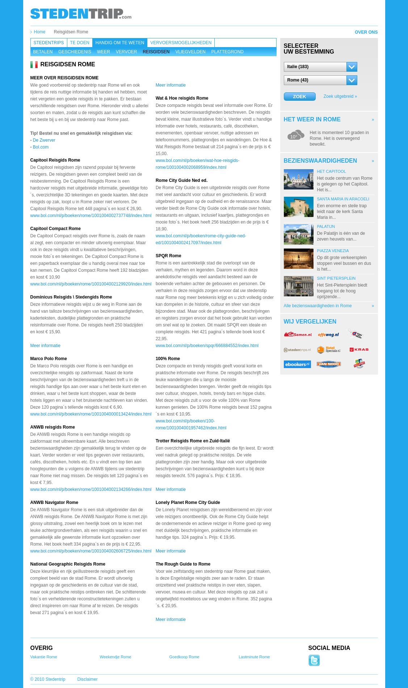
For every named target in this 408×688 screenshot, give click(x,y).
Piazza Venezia (333, 251)
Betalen (43, 51)
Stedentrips (49, 42)
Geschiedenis (74, 51)
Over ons (366, 32)
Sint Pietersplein (336, 278)
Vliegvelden (190, 51)
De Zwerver (44, 140)
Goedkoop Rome (184, 657)
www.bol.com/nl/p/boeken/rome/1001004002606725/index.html (91, 551)
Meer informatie (45, 345)
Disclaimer (87, 679)
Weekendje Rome (115, 657)
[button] (320, 67)
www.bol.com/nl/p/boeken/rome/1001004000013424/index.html (91, 414)
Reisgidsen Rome (71, 31)
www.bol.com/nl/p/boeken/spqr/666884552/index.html (207, 345)
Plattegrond (227, 51)
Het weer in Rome (312, 119)
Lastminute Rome (254, 657)
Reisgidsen (156, 51)
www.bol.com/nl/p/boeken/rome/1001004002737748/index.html (91, 215)
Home (40, 31)
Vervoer (126, 51)
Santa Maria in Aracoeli (343, 199)
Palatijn (326, 226)
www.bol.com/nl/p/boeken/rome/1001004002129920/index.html (91, 284)
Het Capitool (331, 171)
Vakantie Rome (43, 657)
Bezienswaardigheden (320, 161)
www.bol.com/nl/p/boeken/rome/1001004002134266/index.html (91, 489)
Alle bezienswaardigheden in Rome (318, 305)
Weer (103, 51)
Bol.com (41, 147)
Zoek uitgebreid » (340, 96)
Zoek (299, 96)
